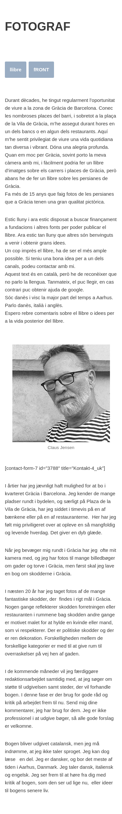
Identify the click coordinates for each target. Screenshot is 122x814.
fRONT (41, 69)
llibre (15, 69)
